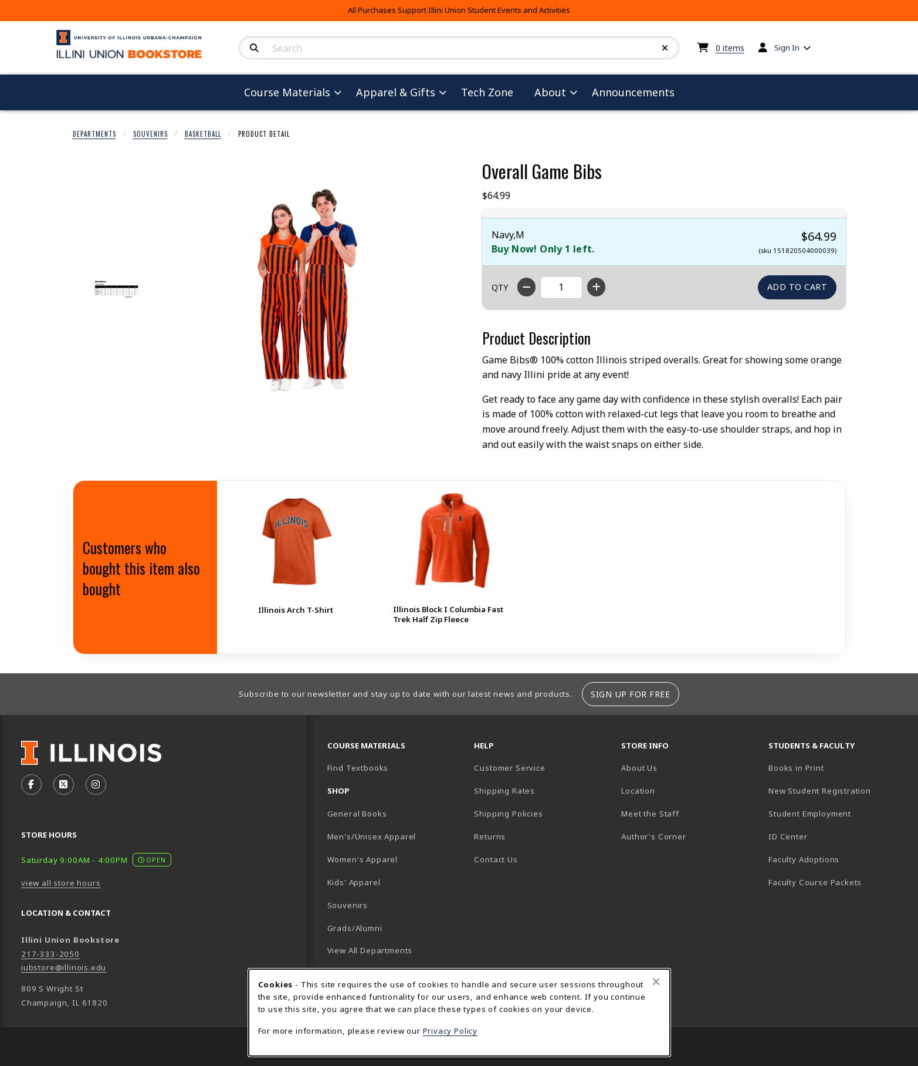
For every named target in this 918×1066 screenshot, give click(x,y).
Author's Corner (653, 836)
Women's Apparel (362, 859)
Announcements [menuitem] (633, 92)
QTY (500, 287)
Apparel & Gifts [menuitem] (395, 92)
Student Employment (837, 813)
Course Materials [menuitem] (287, 92)
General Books (357, 813)
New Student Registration (819, 790)
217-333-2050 (50, 954)
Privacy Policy (450, 1030)
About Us (639, 768)
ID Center (828, 836)
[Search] (254, 48)
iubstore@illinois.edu (63, 967)
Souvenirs (150, 134)
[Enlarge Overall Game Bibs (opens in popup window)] (307, 289)
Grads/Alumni (354, 928)
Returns (490, 836)
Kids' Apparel (354, 882)
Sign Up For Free (630, 694)
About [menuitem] (550, 92)
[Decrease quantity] (526, 287)
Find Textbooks (358, 768)
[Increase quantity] (596, 287)
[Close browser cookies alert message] (656, 981)
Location (638, 790)
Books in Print (837, 767)
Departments (94, 134)
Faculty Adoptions (803, 859)
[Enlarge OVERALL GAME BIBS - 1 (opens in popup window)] (116, 289)
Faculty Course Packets (815, 882)
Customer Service (509, 768)
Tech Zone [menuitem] (492, 92)
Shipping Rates (504, 790)
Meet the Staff (650, 813)
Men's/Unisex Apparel (371, 836)
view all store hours (61, 883)
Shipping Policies (508, 813)
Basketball (203, 134)
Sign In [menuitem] (787, 47)
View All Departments (370, 950)
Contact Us (495, 859)
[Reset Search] (665, 48)
